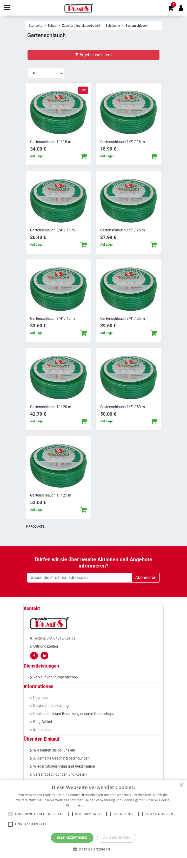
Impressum (42, 730)
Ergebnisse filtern (93, 54)
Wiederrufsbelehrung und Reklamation (64, 766)
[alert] (93, 819)
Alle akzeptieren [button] (72, 837)
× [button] (181, 785)
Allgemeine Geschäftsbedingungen (61, 758)
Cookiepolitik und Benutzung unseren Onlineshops (73, 714)
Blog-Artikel (42, 722)
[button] (93, 849)
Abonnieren (145, 577)
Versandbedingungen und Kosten (60, 774)
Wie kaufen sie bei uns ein (54, 750)
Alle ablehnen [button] (116, 837)
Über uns (40, 698)
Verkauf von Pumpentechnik (56, 677)
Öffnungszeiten (45, 646)
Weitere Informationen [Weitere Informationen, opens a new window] (103, 805)
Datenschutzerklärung (51, 706)
